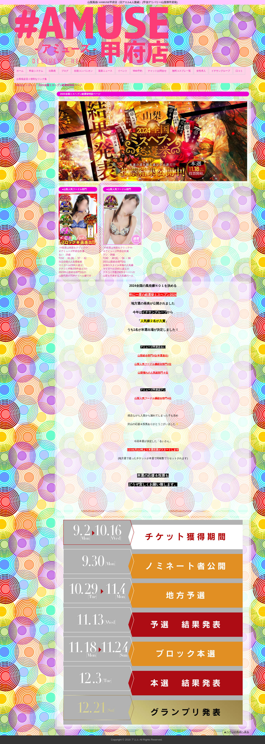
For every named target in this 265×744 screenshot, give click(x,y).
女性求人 (201, 70)
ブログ (64, 70)
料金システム (36, 70)
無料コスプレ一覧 (181, 70)
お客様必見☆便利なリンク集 (32, 79)
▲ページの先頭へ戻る (236, 731)
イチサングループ (220, 70)
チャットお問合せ (157, 70)
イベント (122, 70)
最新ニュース (105, 70)
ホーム (20, 70)
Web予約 (137, 70)
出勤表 (52, 70)
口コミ (239, 70)
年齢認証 (20, 85)
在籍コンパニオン (83, 70)
